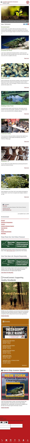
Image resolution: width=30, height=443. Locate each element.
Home (2, 24)
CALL (2, 440)
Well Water (3, 233)
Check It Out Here (5, 315)
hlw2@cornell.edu (6, 208)
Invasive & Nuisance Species (7, 226)
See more (24, 365)
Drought (3, 220)
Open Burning (4, 228)
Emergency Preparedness (6, 222)
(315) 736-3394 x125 (7, 210)
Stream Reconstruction (6, 231)
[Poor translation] (5, 422)
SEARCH (19, 440)
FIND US (15, 440)
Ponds (2, 229)
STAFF (23, 440)
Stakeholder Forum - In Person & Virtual (11, 360)
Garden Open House (7, 355)
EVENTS (10, 440)
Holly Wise (5, 205)
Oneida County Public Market (9, 340)
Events (6, 322)
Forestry (3, 224)
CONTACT (6, 440)
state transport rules (11, 250)
